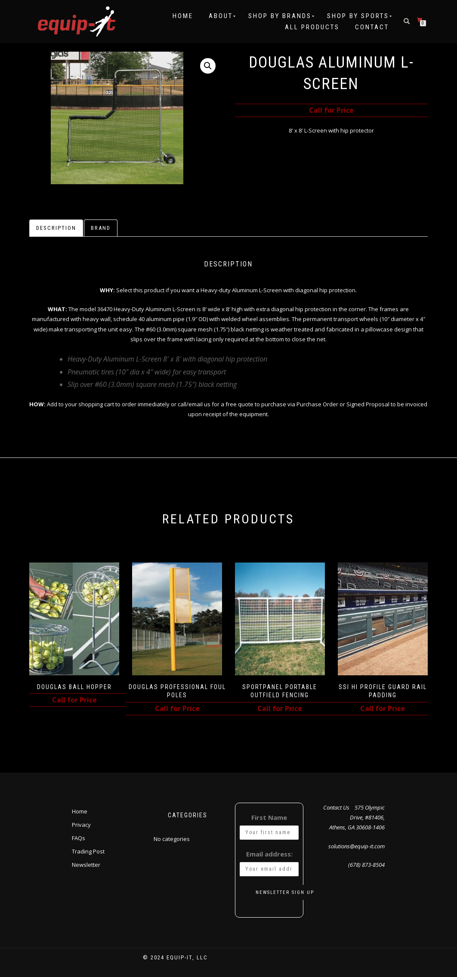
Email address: (269, 854)
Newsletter (86, 865)
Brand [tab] (101, 228)
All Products (312, 27)
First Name (269, 817)
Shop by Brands (280, 16)
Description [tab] (56, 228)
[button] (208, 66)
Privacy (81, 825)
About (221, 16)
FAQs (78, 838)
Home (183, 16)
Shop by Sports (358, 16)
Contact (372, 27)
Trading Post (88, 851)
